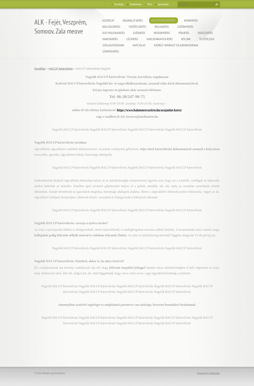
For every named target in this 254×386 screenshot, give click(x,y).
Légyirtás (132, 39)
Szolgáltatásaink (113, 45)
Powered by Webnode (208, 373)
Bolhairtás (162, 27)
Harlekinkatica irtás (160, 39)
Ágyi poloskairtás (113, 33)
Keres (216, 4)
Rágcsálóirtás (111, 27)
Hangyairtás (110, 39)
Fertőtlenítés (137, 27)
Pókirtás (183, 33)
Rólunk (186, 39)
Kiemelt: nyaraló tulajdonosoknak (176, 45)
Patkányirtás (162, 33)
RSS (149, 4)
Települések (206, 39)
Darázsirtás (205, 33)
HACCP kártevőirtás (163, 20)
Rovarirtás (191, 20)
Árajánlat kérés (133, 20)
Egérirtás (139, 33)
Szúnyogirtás (110, 51)
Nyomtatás (163, 4)
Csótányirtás (185, 27)
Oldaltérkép (135, 4)
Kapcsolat (139, 45)
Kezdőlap (108, 20)
